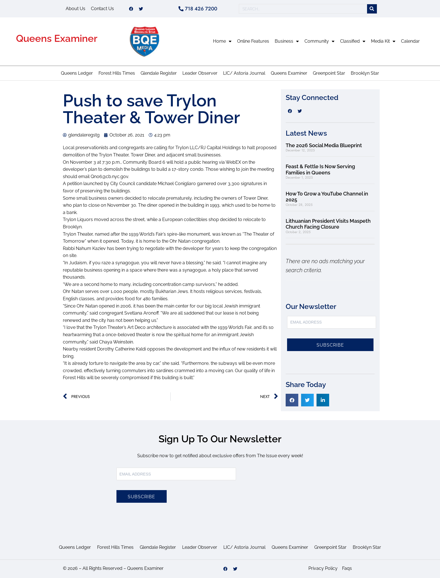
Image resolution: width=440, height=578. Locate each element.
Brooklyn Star (365, 73)
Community (319, 41)
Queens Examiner (56, 38)
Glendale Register (159, 73)
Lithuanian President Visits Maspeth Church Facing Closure (328, 224)
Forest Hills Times (116, 73)
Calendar (410, 41)
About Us (75, 8)
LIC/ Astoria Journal (244, 73)
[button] (292, 400)
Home (222, 41)
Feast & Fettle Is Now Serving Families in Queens (320, 169)
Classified (352, 41)
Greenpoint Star (329, 73)
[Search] (372, 8)
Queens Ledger (77, 73)
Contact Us (102, 8)
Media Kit (383, 41)
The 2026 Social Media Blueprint (324, 145)
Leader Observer (199, 73)
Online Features (253, 41)
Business (287, 41)
